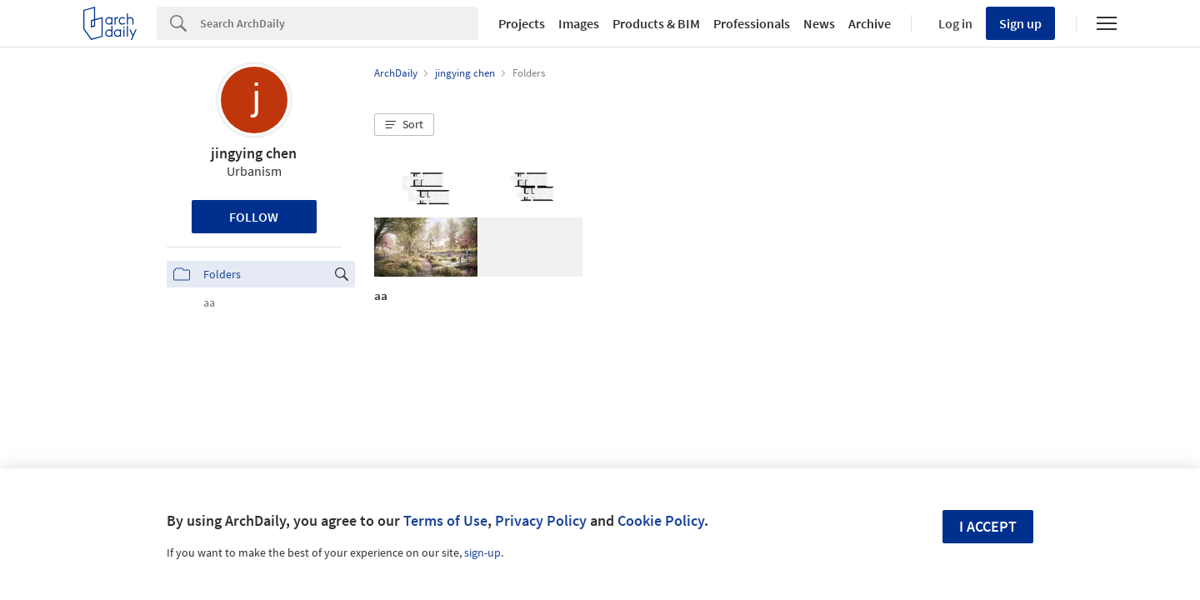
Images (578, 23)
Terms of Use (445, 520)
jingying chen (254, 152)
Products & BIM (656, 23)
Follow (253, 216)
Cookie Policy (661, 520)
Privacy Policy (541, 520)
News (819, 23)
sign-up (482, 552)
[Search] (339, 23)
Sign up (1020, 23)
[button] (404, 125)
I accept (988, 526)
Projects (521, 23)
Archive (869, 23)
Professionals (751, 23)
